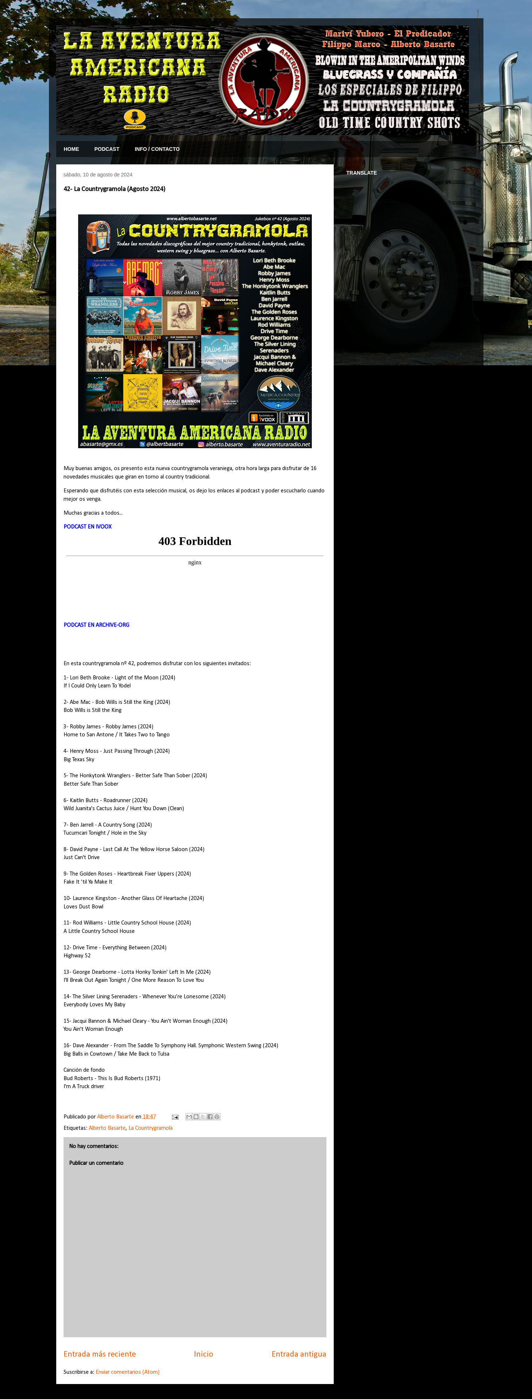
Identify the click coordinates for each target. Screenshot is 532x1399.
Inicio (203, 1354)
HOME (71, 149)
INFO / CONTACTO (157, 149)
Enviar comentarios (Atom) (128, 1372)
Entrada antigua (299, 1354)
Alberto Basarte (107, 1128)
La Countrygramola (151, 1128)
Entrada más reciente (100, 1354)
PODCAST (107, 149)
